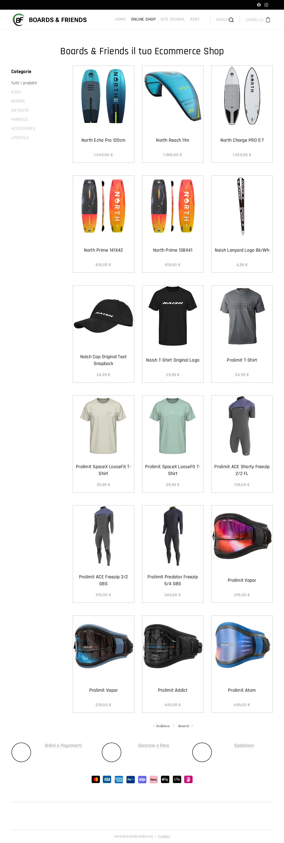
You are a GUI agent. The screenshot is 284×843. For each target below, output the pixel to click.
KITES (16, 92)
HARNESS (19, 119)
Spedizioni (244, 746)
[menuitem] (184, 20)
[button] (225, 20)
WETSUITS (20, 110)
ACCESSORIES (23, 128)
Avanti (183, 726)
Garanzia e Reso (153, 746)
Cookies (164, 836)
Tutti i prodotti (24, 83)
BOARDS (18, 101)
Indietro (163, 726)
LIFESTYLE (20, 137)
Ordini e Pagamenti (63, 746)
